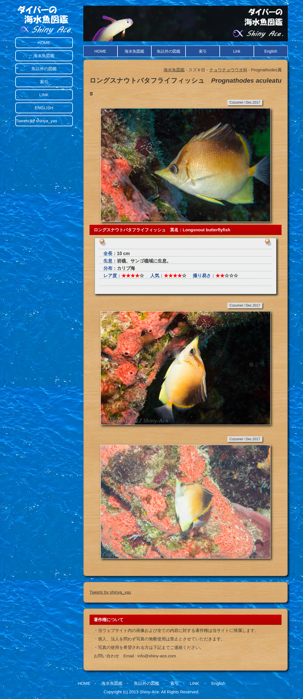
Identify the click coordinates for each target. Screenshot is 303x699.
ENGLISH (44, 107)
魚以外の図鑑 (168, 51)
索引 (203, 51)
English (270, 51)
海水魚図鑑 (134, 51)
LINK (44, 94)
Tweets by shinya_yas (110, 592)
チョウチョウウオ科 (228, 69)
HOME (100, 51)
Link (236, 51)
